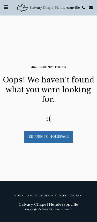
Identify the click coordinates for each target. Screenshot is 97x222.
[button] (5, 7)
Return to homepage (49, 136)
